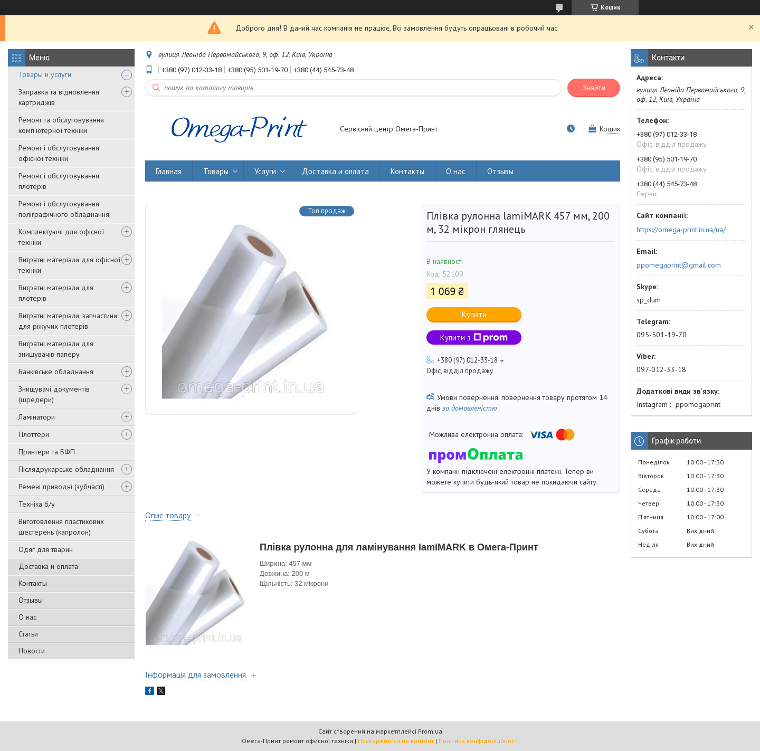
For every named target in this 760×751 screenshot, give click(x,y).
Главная (169, 171)
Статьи (28, 634)
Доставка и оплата (48, 566)
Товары (216, 171)
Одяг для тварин (45, 549)
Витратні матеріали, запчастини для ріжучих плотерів (67, 321)
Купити (474, 314)
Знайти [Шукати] (593, 88)
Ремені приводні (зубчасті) (61, 486)
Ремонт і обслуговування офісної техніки (58, 153)
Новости (31, 650)
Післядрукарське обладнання (66, 469)
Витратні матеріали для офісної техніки (69, 265)
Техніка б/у (36, 504)
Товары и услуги (44, 74)
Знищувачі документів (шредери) (54, 394)
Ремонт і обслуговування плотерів (58, 181)
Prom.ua (430, 731)
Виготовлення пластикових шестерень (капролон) (61, 527)
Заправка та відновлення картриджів (58, 97)
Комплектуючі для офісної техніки (61, 237)
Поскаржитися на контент (396, 741)
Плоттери (33, 434)
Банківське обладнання (55, 371)
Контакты (32, 583)
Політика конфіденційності (479, 741)
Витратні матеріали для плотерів (55, 293)
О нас (27, 617)
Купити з (474, 337)
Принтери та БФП (46, 452)
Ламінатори (36, 417)
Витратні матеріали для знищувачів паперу (55, 349)
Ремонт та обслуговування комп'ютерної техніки (61, 125)
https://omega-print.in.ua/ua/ (681, 229)
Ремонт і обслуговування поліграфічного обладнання (63, 209)
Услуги (265, 171)
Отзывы (30, 600)
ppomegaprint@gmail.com (678, 265)
